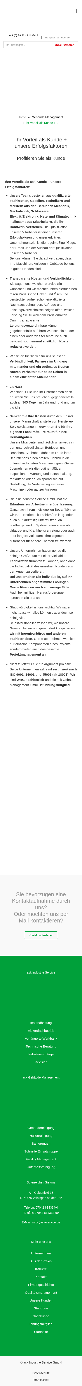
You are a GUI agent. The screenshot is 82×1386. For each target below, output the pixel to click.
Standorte (41, 1308)
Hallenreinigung (41, 1135)
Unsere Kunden (41, 1300)
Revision (41, 1062)
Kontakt (41, 1277)
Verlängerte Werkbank (41, 1038)
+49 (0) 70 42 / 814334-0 (23, 35)
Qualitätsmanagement (41, 1292)
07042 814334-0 (47, 1207)
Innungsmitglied (41, 1324)
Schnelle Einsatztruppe (41, 1151)
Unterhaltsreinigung (41, 1167)
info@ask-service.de (57, 37)
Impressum (41, 1379)
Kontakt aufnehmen (41, 935)
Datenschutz (41, 1373)
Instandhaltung (41, 1023)
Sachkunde (41, 1316)
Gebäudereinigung (41, 1128)
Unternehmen (41, 1253)
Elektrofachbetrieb (41, 1030)
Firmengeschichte (41, 1284)
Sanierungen (41, 1143)
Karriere (41, 1269)
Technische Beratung (41, 1046)
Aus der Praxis (41, 1261)
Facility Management (41, 1159)
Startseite (41, 1332)
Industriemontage (41, 1054)
